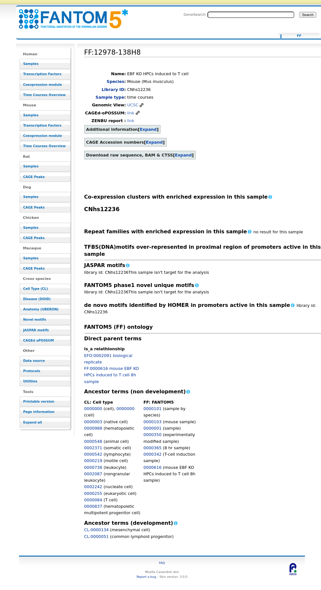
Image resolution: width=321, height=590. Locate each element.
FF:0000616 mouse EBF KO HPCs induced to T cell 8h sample (111, 375)
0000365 (152, 447)
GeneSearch (195, 14)
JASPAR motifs (36, 330)
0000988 (93, 428)
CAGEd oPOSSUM (38, 340)
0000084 (93, 499)
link (130, 113)
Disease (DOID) (36, 299)
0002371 (93, 447)
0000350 (152, 434)
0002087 (93, 473)
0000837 (93, 506)
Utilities (30, 381)
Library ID (113, 89)
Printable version (38, 401)
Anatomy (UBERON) (41, 309)
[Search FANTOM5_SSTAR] (250, 15)
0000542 (93, 454)
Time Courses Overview (44, 95)
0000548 (93, 441)
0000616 (152, 467)
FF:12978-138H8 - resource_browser (69, 15)
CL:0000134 (96, 529)
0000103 (152, 421)
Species (115, 81)
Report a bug (146, 576)
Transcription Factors (42, 74)
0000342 (152, 454)
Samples (31, 64)
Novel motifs (34, 319)
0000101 (152, 408)
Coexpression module (42, 84)
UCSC (132, 105)
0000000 (93, 408)
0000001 (152, 428)
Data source (34, 360)
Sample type (110, 97)
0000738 (93, 467)
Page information (38, 412)
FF (299, 36)
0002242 (93, 486)
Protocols (31, 371)
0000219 (93, 460)
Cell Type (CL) (35, 289)
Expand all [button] (32, 422)
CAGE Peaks (34, 177)
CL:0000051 (96, 536)
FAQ (162, 563)
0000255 (93, 493)
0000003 (93, 421)
